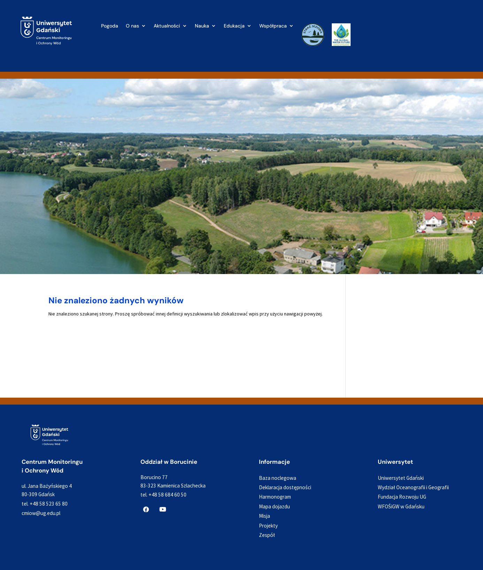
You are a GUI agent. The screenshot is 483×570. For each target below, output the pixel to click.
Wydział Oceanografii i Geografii (413, 487)
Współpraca (273, 26)
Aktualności (167, 26)
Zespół (267, 535)
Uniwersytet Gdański (401, 478)
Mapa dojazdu (274, 506)
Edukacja (234, 26)
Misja (264, 516)
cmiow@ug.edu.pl (41, 513)
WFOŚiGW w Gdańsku (401, 506)
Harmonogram (275, 496)
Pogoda (109, 26)
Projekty (268, 525)
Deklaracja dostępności (285, 487)
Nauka (202, 26)
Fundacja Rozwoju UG (402, 496)
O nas (132, 26)
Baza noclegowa (277, 478)
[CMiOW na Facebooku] (146, 509)
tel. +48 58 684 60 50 (163, 494)
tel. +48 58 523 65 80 (45, 503)
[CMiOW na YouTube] (162, 509)
